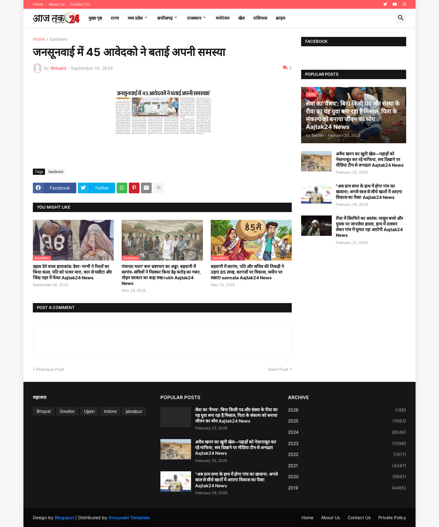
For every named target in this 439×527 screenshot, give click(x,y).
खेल (241, 18)
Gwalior (67, 411)
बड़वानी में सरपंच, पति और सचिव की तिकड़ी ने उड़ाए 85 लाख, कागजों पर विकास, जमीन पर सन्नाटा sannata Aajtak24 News (247, 272)
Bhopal (44, 411)
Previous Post (50, 369)
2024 (347, 432)
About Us (57, 4)
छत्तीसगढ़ (165, 18)
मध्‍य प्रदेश (135, 18)
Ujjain (89, 411)
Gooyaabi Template (129, 517)
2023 (347, 443)
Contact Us (80, 4)
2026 (347, 410)
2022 (347, 454)
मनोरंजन (223, 18)
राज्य (115, 18)
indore (110, 411)
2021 (347, 466)
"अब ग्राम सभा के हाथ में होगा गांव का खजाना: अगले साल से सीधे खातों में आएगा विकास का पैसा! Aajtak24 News (369, 191)
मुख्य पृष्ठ (95, 18)
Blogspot (64, 517)
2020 (347, 477)
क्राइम (280, 18)
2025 (347, 421)
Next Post (278, 369)
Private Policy (392, 517)
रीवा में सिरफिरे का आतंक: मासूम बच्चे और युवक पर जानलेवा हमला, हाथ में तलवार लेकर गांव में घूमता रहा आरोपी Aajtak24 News (369, 226)
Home (38, 4)
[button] (401, 18)
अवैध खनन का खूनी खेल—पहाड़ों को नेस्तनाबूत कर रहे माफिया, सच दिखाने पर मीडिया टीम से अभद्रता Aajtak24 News (370, 159)
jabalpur (134, 411)
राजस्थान (194, 18)
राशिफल (260, 18)
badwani (58, 39)
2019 (347, 488)
